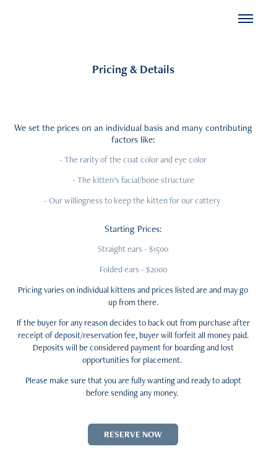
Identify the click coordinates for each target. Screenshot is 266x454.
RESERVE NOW (133, 434)
